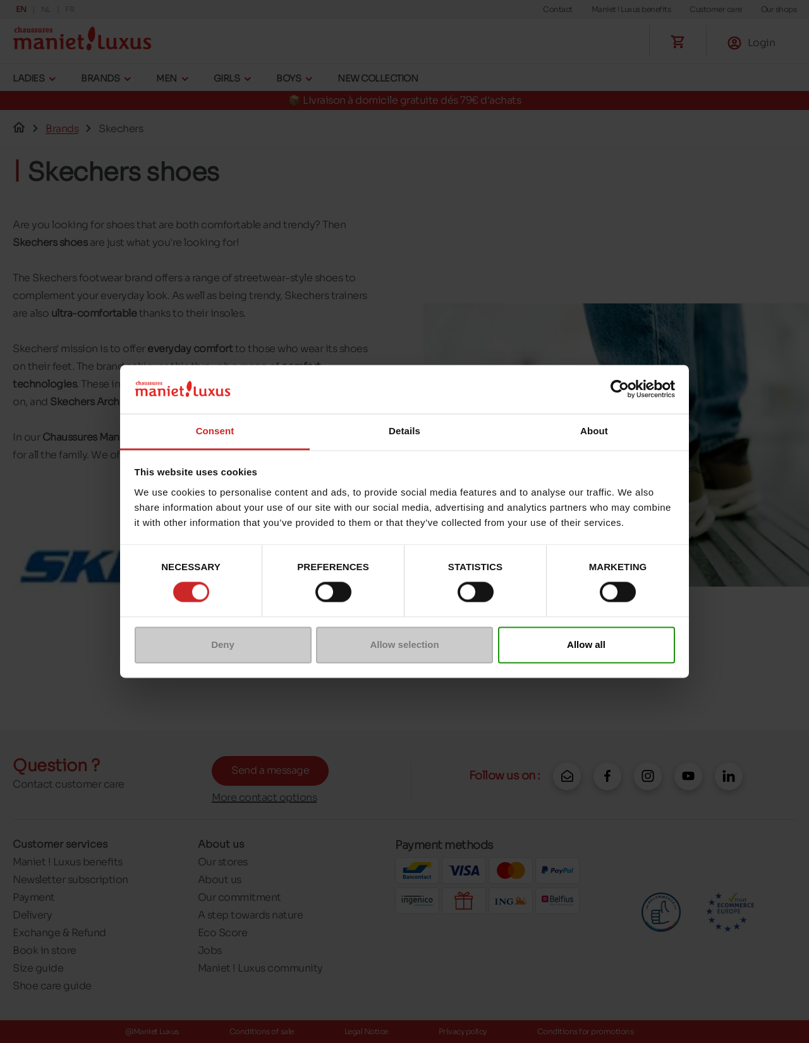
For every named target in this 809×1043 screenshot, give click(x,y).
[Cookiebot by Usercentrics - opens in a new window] (619, 389)
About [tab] (594, 430)
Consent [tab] (215, 430)
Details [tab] (404, 430)
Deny (222, 644)
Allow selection (404, 644)
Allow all (586, 644)
